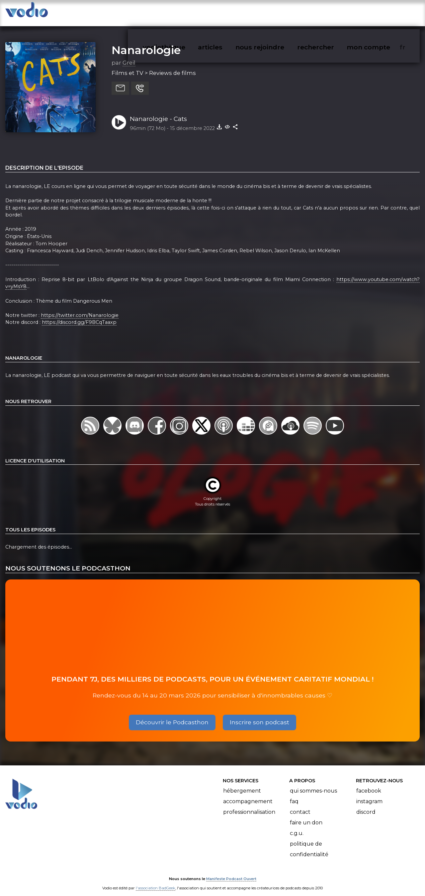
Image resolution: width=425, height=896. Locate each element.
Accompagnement (248, 795)
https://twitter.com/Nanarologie (80, 309)
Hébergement (242, 784)
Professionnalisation (249, 805)
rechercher (327, 12)
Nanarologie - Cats (158, 112)
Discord (366, 805)
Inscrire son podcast (259, 715)
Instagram (369, 795)
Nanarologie (146, 43)
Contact (300, 805)
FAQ (294, 795)
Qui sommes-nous (313, 784)
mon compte (379, 12)
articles (225, 12)
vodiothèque (180, 12)
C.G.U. (296, 826)
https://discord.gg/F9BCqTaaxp (79, 316)
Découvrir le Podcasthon (172, 715)
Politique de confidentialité (309, 842)
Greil (129, 56)
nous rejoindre (273, 12)
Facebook (368, 784)
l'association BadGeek (155, 881)
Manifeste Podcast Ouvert (231, 872)
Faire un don (306, 816)
